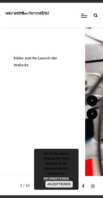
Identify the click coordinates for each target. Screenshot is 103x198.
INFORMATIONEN (56, 178)
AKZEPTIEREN (59, 184)
